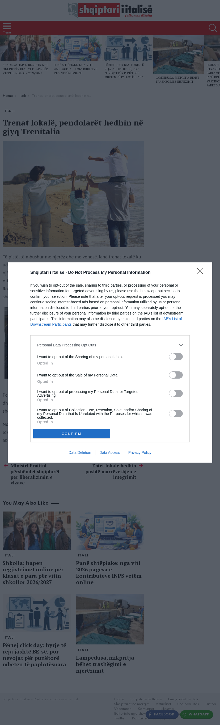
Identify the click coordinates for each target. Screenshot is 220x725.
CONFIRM (72, 434)
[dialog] (110, 362)
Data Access (109, 452)
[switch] (176, 356)
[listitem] (110, 345)
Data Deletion (80, 452)
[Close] (202, 273)
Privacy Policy (139, 452)
